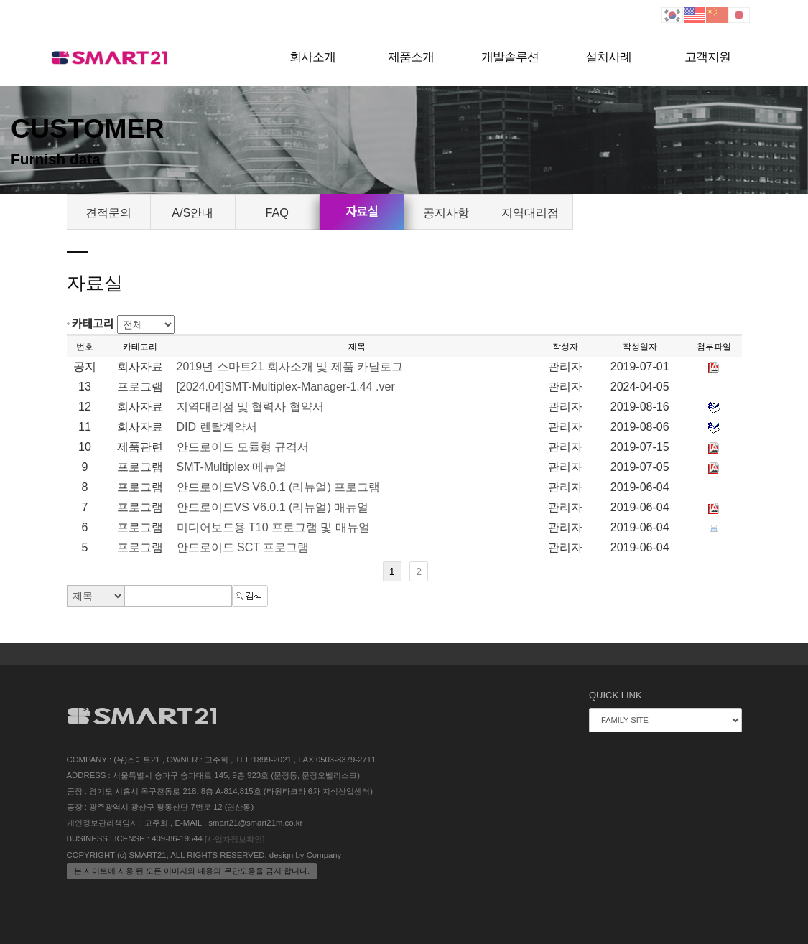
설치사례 (608, 57)
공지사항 (446, 212)
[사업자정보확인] (234, 839)
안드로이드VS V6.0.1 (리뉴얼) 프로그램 (279, 487)
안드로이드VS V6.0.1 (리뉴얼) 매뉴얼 (273, 507)
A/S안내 (192, 212)
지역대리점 (530, 212)
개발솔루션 (510, 57)
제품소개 (411, 57)
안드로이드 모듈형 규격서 (243, 447)
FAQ (277, 212)
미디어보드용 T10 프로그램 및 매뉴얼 (273, 527)
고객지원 (707, 57)
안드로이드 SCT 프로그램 (243, 547)
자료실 (361, 211)
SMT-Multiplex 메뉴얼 (232, 467)
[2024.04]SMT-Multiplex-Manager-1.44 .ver (286, 386)
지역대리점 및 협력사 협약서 (250, 407)
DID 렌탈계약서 (217, 427)
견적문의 (108, 212)
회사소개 (312, 57)
